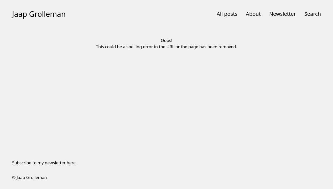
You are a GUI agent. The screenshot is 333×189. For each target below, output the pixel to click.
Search (312, 13)
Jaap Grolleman (39, 14)
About (253, 13)
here (71, 163)
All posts (227, 13)
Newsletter (282, 13)
